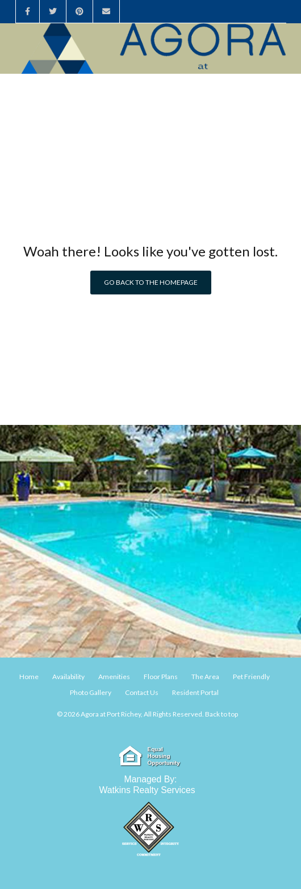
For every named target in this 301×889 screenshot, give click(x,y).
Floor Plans (161, 676)
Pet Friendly (251, 676)
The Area (205, 676)
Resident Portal (195, 692)
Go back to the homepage (151, 282)
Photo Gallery (90, 692)
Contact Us (141, 692)
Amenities (114, 676)
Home (29, 676)
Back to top (221, 714)
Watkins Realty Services (147, 790)
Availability (68, 676)
